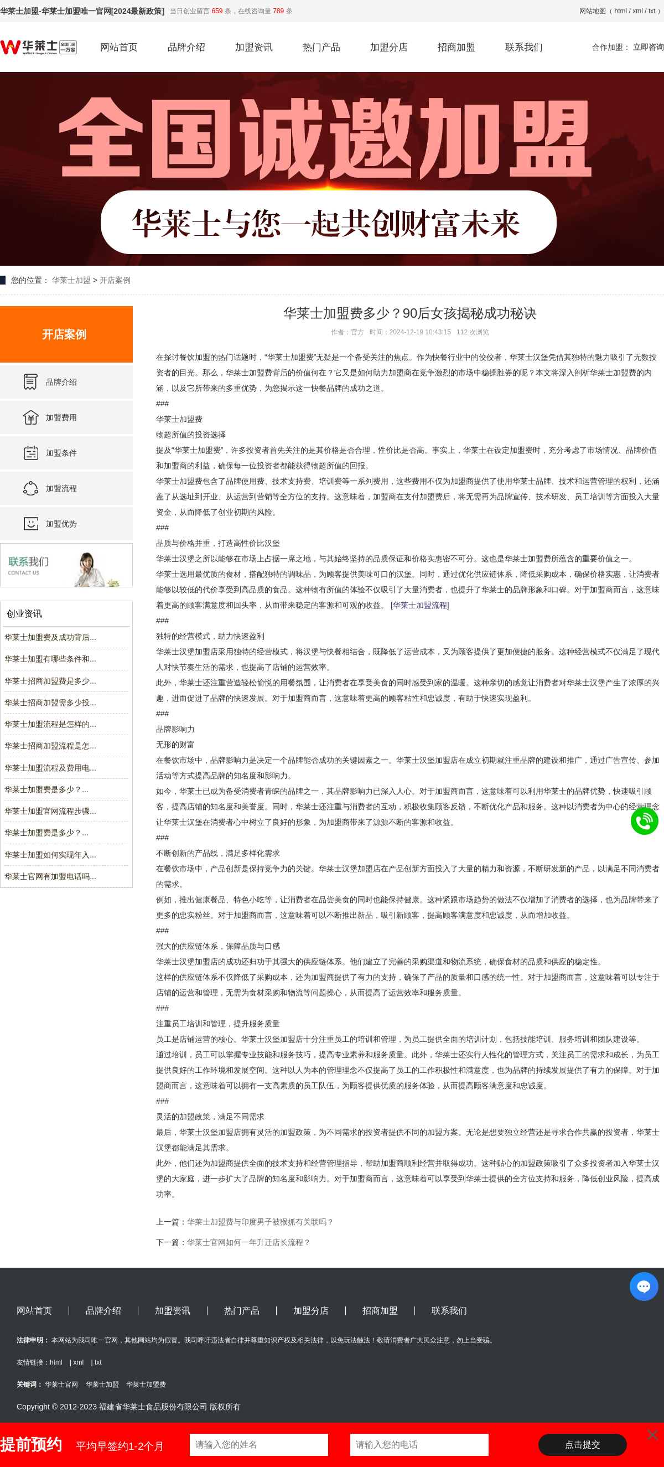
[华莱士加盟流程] (420, 605)
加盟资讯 (254, 47)
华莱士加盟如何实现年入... (50, 854)
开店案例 (115, 280)
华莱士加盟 (71, 280)
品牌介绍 (186, 47)
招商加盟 (456, 47)
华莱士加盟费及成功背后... (50, 637)
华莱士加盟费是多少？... (46, 789)
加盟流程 (61, 488)
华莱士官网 (61, 1384)
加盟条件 (61, 452)
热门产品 (321, 47)
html (621, 11)
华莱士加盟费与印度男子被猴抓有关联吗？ (260, 1221)
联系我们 (524, 47)
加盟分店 (389, 47)
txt (652, 11)
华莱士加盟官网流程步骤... (50, 811)
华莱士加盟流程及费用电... (50, 767)
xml (637, 11)
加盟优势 (61, 523)
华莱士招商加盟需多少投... (50, 702)
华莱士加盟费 (146, 1384)
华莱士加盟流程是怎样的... (50, 724)
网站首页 (119, 47)
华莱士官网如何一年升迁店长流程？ (249, 1242)
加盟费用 (61, 417)
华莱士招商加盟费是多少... (50, 680)
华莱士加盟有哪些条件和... (50, 658)
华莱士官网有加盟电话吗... (50, 876)
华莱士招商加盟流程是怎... (50, 745)
